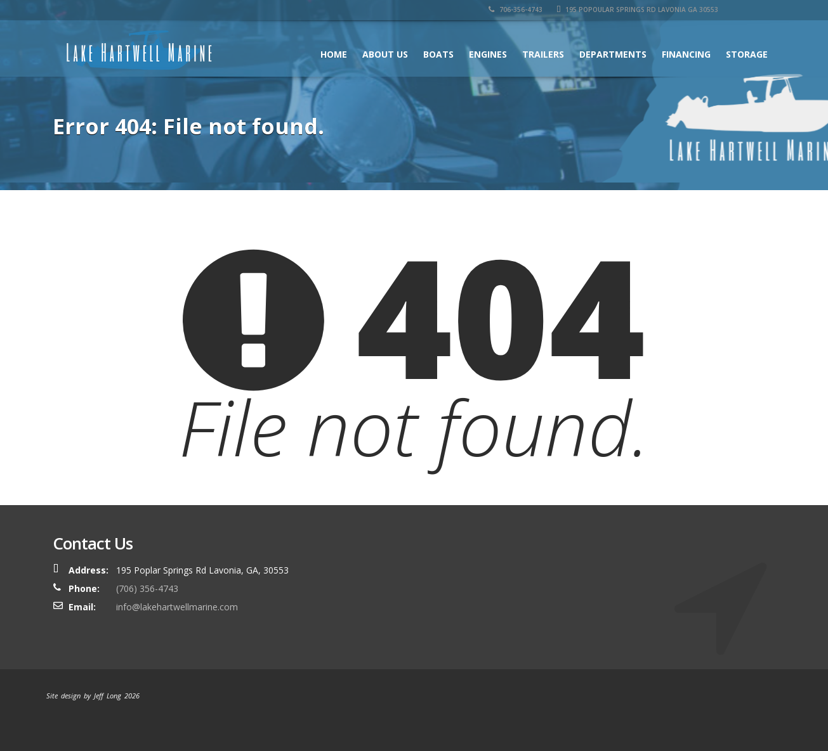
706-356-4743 (515, 9)
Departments (613, 54)
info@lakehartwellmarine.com (177, 607)
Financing (686, 54)
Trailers (543, 54)
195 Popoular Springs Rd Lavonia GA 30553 (637, 9)
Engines (488, 54)
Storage (747, 54)
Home (333, 54)
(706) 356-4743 (147, 588)
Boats (438, 54)
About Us (385, 54)
